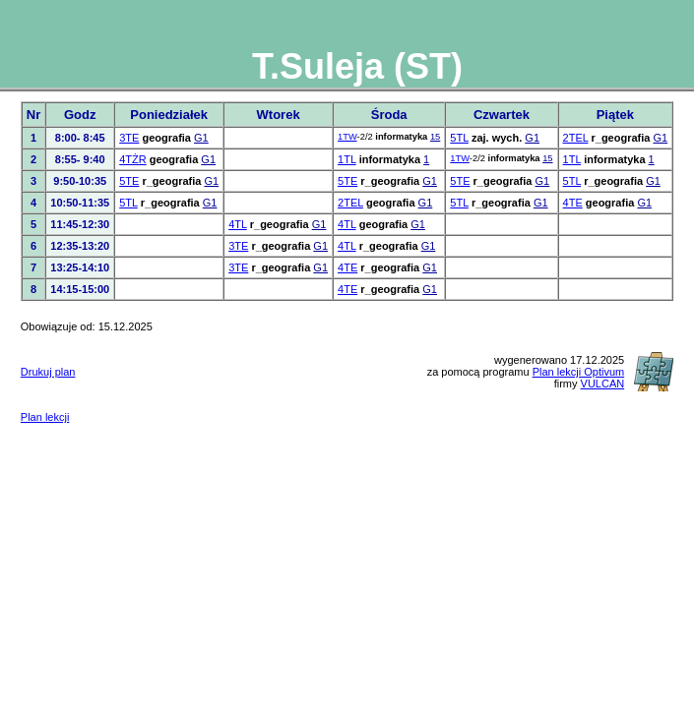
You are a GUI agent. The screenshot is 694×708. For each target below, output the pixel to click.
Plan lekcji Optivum (579, 372)
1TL (347, 159)
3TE (129, 138)
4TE (573, 202)
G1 (201, 138)
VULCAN (603, 383)
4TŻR (133, 159)
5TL (459, 138)
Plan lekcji (45, 417)
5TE (129, 181)
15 (435, 137)
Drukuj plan (48, 372)
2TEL (576, 138)
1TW (347, 137)
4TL (237, 224)
